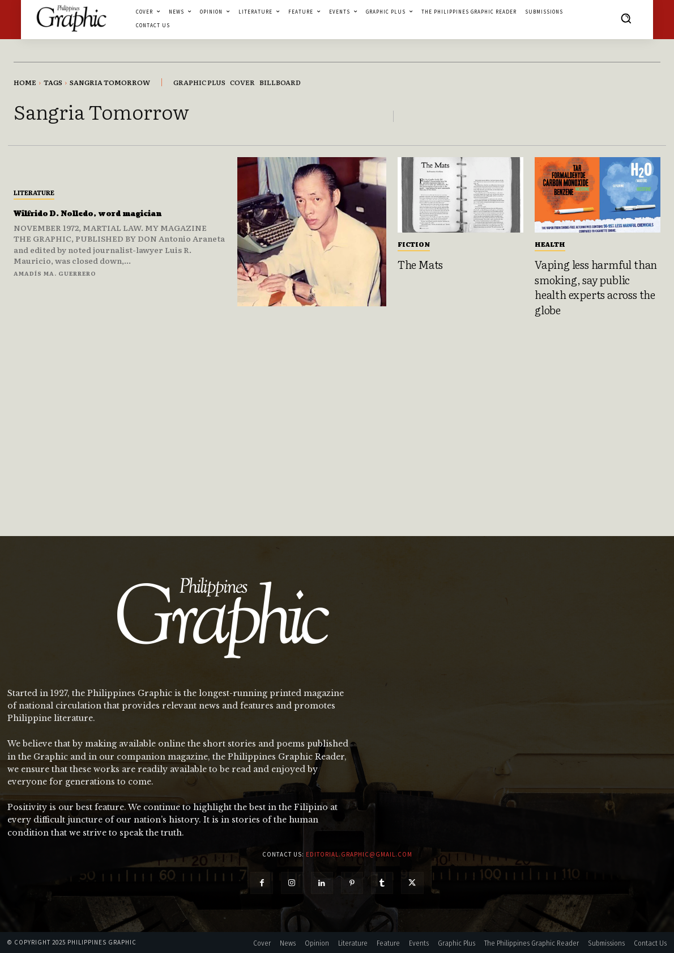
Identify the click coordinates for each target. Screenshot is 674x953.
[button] (625, 18)
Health (550, 243)
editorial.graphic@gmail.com (359, 854)
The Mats (420, 264)
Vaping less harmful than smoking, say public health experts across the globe (596, 287)
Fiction (414, 243)
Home (25, 82)
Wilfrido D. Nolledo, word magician (93, 213)
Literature (34, 186)
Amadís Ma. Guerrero (55, 279)
